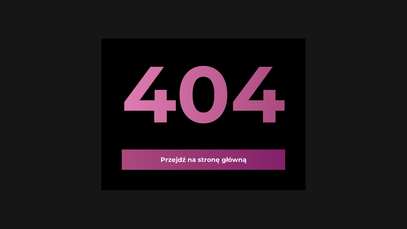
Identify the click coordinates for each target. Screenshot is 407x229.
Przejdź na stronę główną (203, 159)
